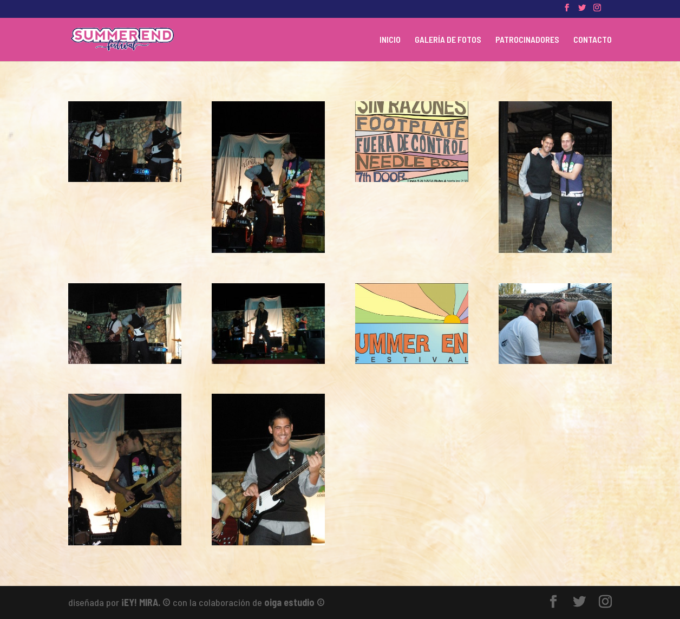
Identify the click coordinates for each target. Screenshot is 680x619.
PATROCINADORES (527, 40)
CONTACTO (592, 40)
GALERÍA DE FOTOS (448, 40)
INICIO (390, 40)
